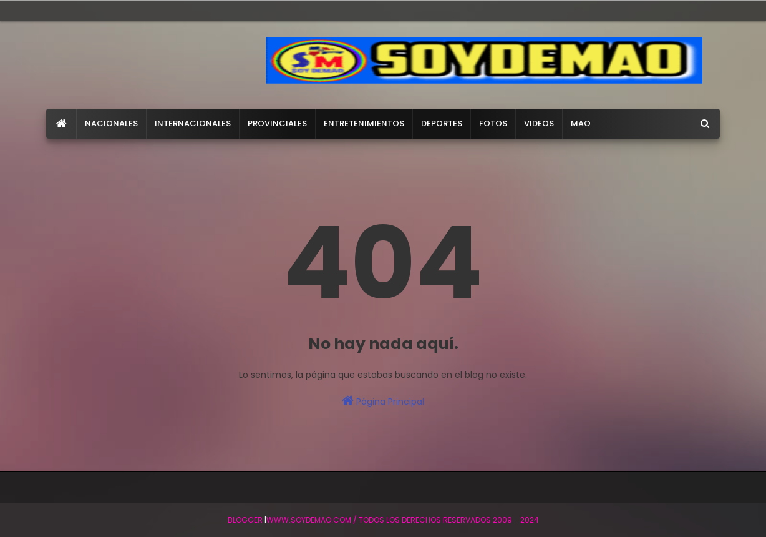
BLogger (245, 520)
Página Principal (383, 401)
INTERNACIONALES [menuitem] (193, 123)
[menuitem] (61, 124)
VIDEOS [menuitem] (539, 123)
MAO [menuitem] (581, 123)
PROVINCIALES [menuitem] (277, 123)
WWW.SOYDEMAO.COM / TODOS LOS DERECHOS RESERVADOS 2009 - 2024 (402, 520)
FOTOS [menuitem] (493, 123)
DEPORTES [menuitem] (441, 123)
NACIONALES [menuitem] (111, 123)
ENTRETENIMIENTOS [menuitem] (364, 123)
